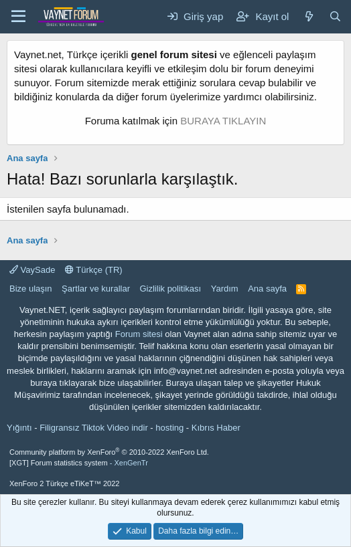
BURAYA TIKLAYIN (223, 120)
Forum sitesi (139, 334)
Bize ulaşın (30, 289)
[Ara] (335, 16)
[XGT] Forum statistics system (78, 463)
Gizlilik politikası (170, 289)
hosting (169, 428)
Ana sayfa (267, 289)
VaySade (32, 270)
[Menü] (18, 16)
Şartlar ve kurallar (96, 289)
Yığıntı (19, 428)
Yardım (224, 289)
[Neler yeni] (308, 16)
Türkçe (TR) (94, 270)
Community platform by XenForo (109, 452)
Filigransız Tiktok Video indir (94, 428)
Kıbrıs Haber (216, 428)
